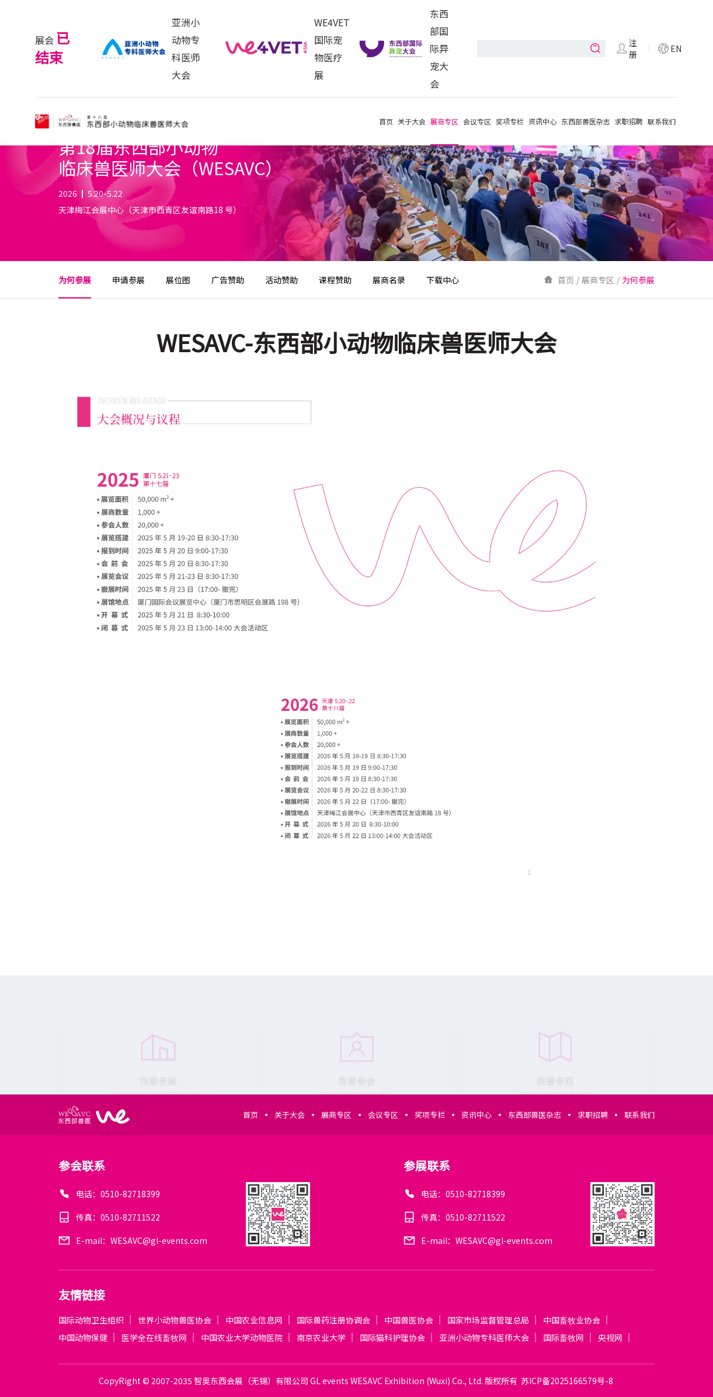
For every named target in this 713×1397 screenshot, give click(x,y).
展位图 (178, 280)
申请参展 (128, 280)
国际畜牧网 (563, 1337)
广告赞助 (227, 280)
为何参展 (74, 280)
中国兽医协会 (408, 1320)
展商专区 (444, 121)
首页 (386, 121)
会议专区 (477, 121)
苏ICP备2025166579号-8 (567, 1380)
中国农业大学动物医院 (242, 1337)
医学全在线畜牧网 (154, 1337)
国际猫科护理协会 (392, 1337)
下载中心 (442, 280)
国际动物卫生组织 (91, 1320)
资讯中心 (542, 121)
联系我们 (662, 121)
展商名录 (389, 280)
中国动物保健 (82, 1337)
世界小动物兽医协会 (174, 1320)
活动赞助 (281, 280)
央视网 (610, 1337)
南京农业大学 (321, 1337)
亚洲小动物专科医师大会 (484, 1337)
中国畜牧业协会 (571, 1320)
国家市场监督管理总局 (488, 1320)
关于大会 (412, 121)
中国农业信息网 (254, 1320)
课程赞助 (335, 280)
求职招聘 (629, 121)
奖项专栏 (510, 121)
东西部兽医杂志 (585, 121)
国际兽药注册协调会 (333, 1320)
